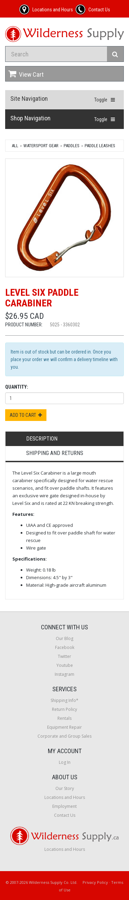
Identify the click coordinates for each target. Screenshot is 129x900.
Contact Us (64, 815)
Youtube (64, 665)
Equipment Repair (64, 727)
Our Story (64, 788)
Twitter (64, 656)
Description (41, 438)
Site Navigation (29, 98)
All (15, 145)
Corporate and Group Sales (64, 736)
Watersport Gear (40, 145)
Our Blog (64, 638)
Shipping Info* (64, 700)
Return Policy (64, 709)
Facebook (64, 647)
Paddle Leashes (100, 145)
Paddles (71, 145)
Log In (65, 762)
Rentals (64, 718)
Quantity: (16, 387)
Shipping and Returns (54, 453)
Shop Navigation (30, 118)
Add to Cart (26, 415)
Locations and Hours (64, 797)
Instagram (64, 674)
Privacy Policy (95, 882)
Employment (64, 806)
